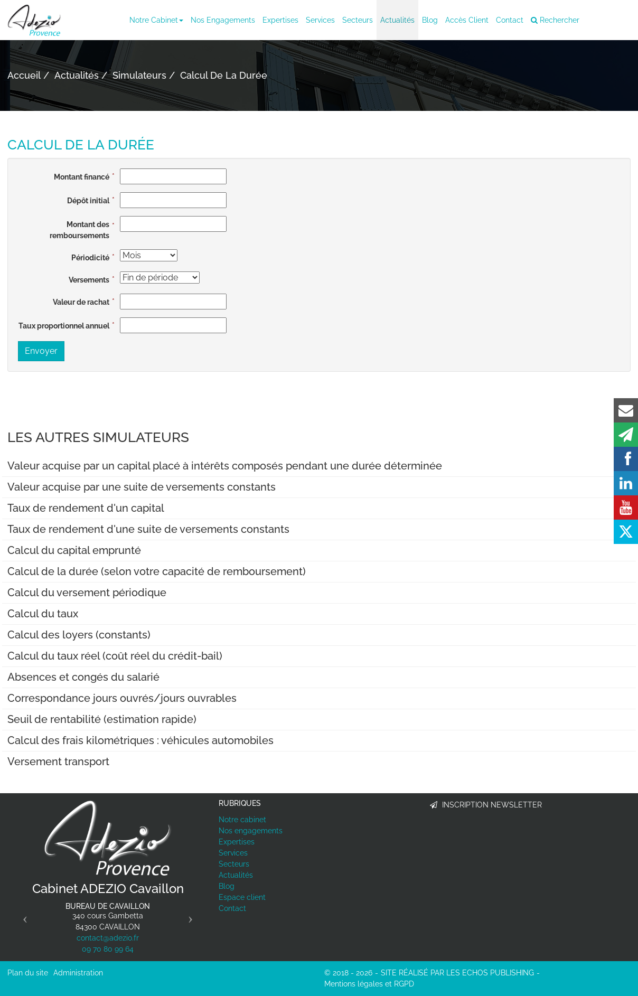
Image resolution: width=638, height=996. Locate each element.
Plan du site (27, 973)
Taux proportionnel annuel (63, 326)
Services (320, 20)
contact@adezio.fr (108, 938)
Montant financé (81, 177)
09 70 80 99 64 (108, 949)
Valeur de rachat (81, 302)
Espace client (242, 897)
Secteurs (357, 20)
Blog (430, 20)
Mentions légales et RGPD (369, 984)
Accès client (467, 20)
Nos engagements (223, 20)
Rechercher (555, 20)
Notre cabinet (156, 20)
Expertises (280, 20)
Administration (78, 973)
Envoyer (41, 351)
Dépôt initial (88, 200)
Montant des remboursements (79, 230)
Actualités (397, 20)
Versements (89, 280)
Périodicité (90, 257)
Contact (509, 20)
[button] (22, 915)
